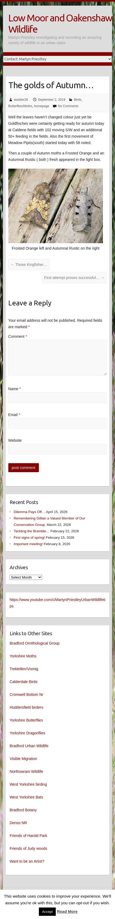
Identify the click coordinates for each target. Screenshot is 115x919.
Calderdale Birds (24, 682)
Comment (17, 336)
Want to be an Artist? (27, 861)
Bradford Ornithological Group (35, 643)
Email (14, 415)
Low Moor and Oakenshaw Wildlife (60, 23)
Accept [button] (47, 912)
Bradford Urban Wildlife (29, 746)
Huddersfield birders (26, 707)
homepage (41, 106)
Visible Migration (23, 759)
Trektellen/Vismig (24, 669)
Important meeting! (28, 544)
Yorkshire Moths (23, 656)
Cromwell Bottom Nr (26, 694)
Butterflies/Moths (20, 106)
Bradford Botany (23, 810)
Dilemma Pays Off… (29, 512)
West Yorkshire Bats (26, 797)
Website (15, 440)
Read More (67, 911)
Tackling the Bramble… (32, 531)
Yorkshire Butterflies (26, 720)
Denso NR (18, 823)
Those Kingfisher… (29, 264)
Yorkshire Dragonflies (27, 733)
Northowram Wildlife (26, 771)
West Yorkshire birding (28, 784)
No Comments (68, 106)
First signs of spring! (29, 538)
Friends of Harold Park (28, 835)
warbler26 (21, 100)
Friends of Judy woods (28, 848)
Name (14, 389)
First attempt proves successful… (74, 278)
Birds (77, 100)
